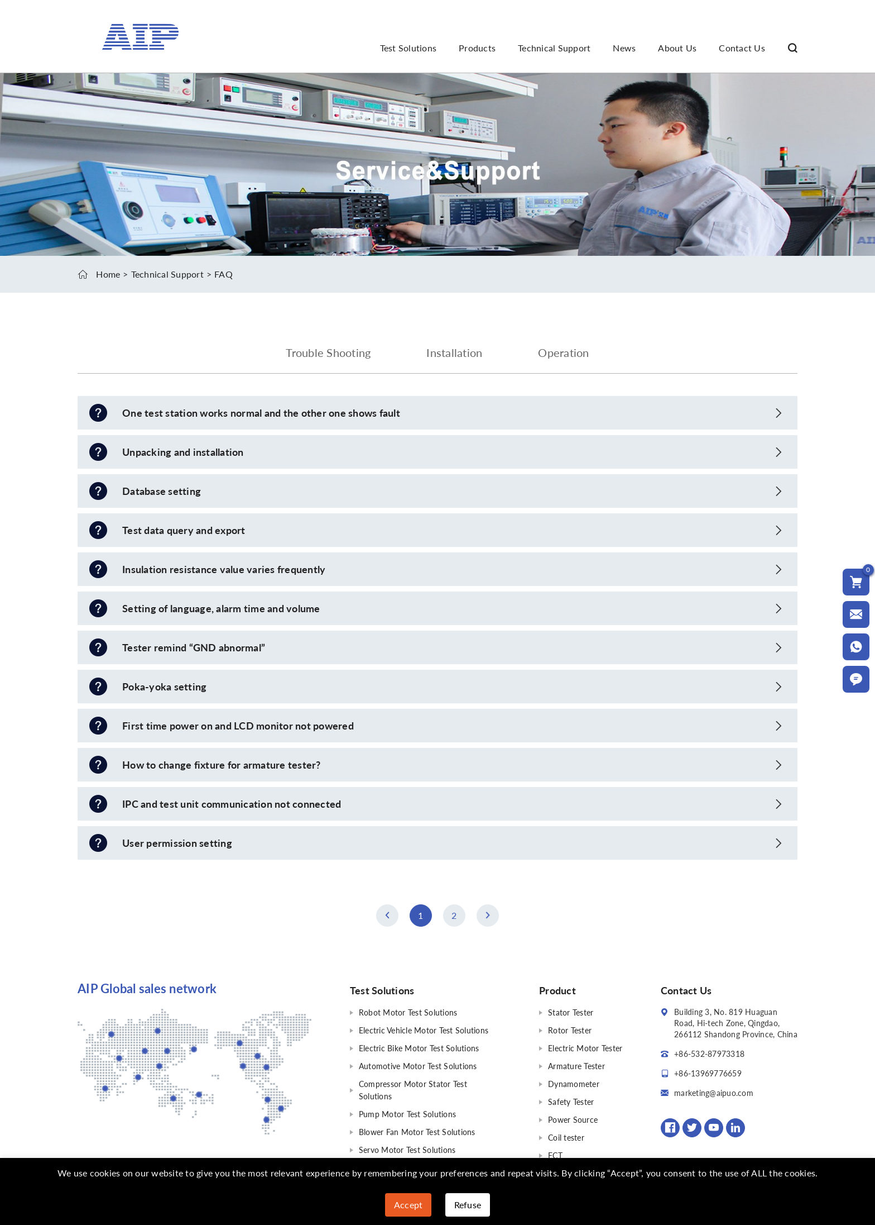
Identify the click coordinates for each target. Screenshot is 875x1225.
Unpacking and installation (183, 452)
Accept (408, 1204)
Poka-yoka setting (164, 686)
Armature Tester (576, 1066)
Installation (454, 352)
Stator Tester (570, 1012)
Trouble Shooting (328, 352)
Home (108, 274)
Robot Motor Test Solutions (408, 1012)
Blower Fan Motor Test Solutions (417, 1132)
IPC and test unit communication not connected (231, 804)
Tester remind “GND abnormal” (193, 647)
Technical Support (554, 47)
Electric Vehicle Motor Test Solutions (423, 1030)
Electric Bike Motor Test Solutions (419, 1048)
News (624, 47)
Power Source (573, 1119)
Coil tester (566, 1137)
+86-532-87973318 (709, 1054)
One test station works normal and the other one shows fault (261, 413)
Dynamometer (573, 1084)
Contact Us (742, 47)
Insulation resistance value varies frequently (223, 569)
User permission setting (177, 843)
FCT (555, 1155)
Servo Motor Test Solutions (407, 1150)
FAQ (223, 274)
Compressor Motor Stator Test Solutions (413, 1090)
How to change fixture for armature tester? (221, 765)
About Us (677, 47)
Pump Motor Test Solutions (407, 1114)
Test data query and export (184, 530)
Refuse (468, 1204)
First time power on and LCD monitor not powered (238, 725)
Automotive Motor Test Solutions (418, 1066)
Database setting (161, 491)
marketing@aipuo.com (713, 1093)
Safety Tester (571, 1102)
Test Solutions (408, 47)
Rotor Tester (570, 1030)
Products (477, 47)
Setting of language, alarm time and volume (221, 608)
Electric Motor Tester (585, 1048)
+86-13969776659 (708, 1073)
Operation (563, 352)
